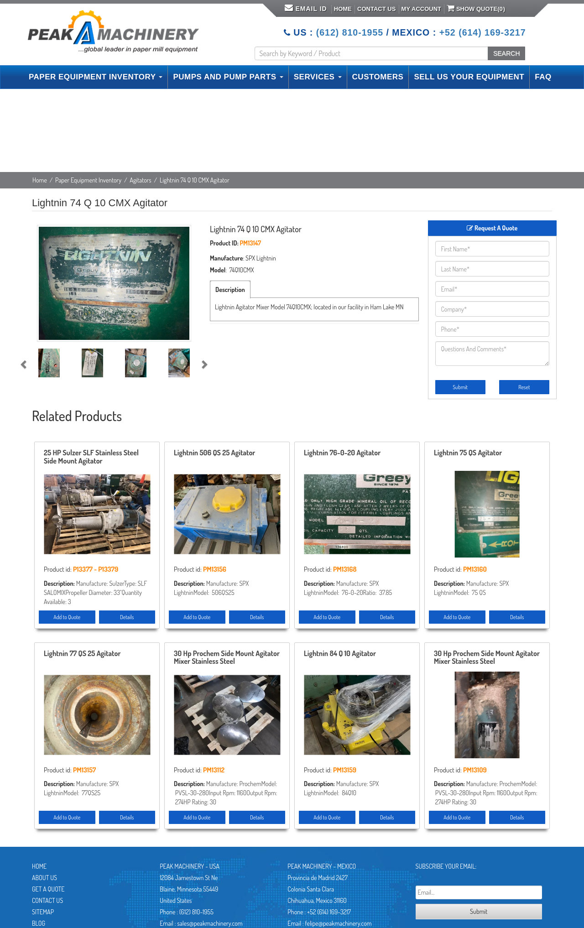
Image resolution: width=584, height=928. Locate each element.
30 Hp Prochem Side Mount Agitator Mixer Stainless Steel (227, 658)
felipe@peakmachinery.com (338, 923)
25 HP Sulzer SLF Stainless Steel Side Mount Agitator (91, 457)
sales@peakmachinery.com (209, 923)
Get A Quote (48, 889)
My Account (421, 8)
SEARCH (506, 53)
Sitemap (43, 912)
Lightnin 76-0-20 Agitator (342, 453)
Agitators (140, 180)
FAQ (543, 77)
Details (127, 617)
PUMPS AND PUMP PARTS (228, 77)
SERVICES (318, 77)
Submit (460, 387)
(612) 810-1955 (349, 32)
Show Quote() (476, 8)
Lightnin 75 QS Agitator (468, 453)
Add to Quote (66, 617)
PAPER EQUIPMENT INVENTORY (95, 77)
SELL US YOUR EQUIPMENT (469, 77)
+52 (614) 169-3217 (482, 32)
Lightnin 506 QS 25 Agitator (214, 453)
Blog (38, 923)
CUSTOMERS (378, 77)
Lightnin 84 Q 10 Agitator (340, 654)
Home (343, 8)
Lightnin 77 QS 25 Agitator (82, 654)
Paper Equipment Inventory (88, 180)
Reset (524, 387)
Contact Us (376, 8)
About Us (44, 877)
